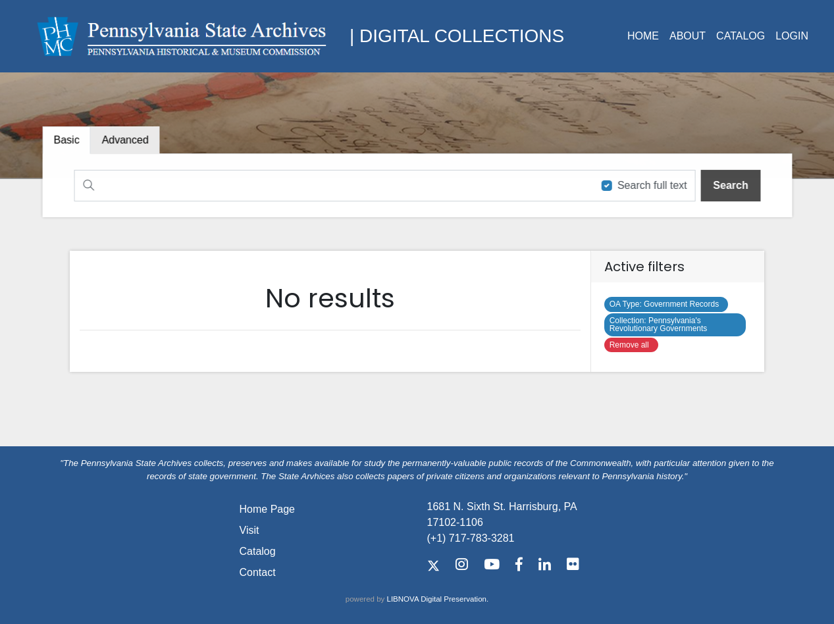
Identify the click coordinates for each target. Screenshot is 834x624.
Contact (258, 572)
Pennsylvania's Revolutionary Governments (661, 324)
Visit (249, 530)
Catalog (740, 35)
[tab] (128, 140)
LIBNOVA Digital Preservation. (438, 599)
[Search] (331, 185)
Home (643, 35)
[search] (726, 185)
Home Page (268, 509)
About (687, 35)
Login (791, 35)
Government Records (666, 304)
